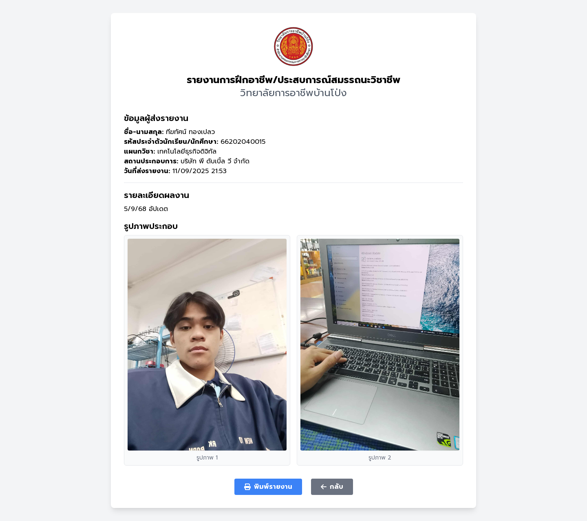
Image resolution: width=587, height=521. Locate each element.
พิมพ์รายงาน (268, 487)
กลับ (332, 487)
